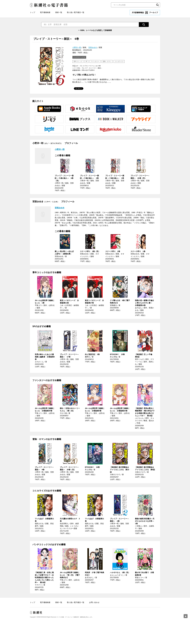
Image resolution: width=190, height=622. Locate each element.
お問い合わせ (94, 602)
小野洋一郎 (76, 47)
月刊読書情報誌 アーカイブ (145, 12)
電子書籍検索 (45, 12)
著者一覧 (58, 12)
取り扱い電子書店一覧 (75, 12)
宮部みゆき (92, 47)
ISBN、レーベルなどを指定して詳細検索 (96, 30)
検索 (157, 5)
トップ (32, 12)
